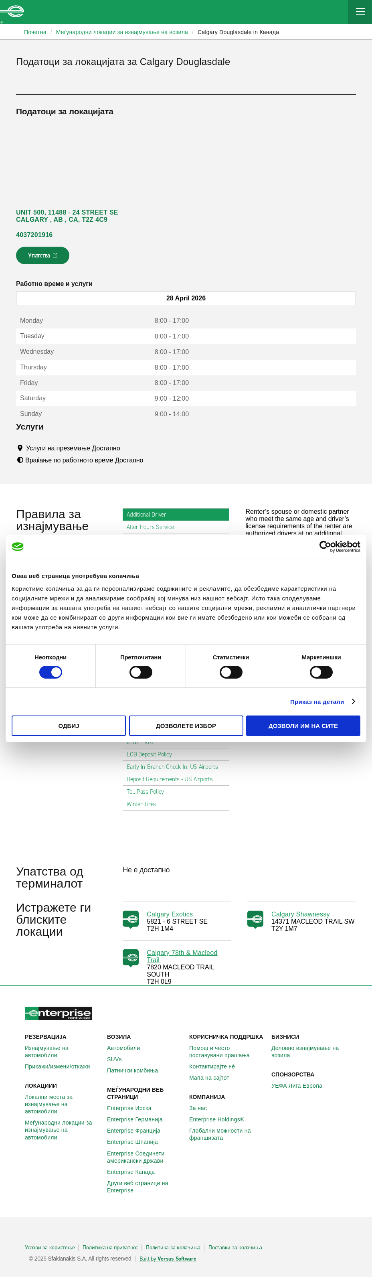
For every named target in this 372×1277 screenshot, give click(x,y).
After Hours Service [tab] (153, 527)
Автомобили (128, 1048)
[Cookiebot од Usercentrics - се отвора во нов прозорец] (325, 547)
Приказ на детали (317, 701)
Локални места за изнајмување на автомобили (63, 1104)
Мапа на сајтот (213, 1077)
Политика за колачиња (173, 1247)
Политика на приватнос (110, 1247)
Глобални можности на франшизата (227, 1134)
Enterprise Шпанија (137, 1142)
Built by (168, 1259)
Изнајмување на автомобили (63, 1051)
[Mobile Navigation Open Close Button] (360, 12)
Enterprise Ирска (133, 1108)
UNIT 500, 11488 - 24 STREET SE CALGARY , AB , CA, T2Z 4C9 (67, 216)
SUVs (119, 1059)
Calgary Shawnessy (300, 914)
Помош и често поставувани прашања (227, 1051)
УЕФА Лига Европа (301, 1085)
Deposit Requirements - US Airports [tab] (173, 779)
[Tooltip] (127, 448)
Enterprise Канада (135, 1172)
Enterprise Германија (139, 1119)
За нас (202, 1108)
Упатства (43, 257)
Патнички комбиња (137, 1070)
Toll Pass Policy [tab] (148, 792)
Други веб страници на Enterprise (145, 1187)
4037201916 (34, 234)
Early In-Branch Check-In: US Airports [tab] (175, 767)
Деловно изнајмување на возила (309, 1051)
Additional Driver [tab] (150, 515)
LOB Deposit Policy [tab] (152, 754)
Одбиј (68, 725)
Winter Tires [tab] (144, 804)
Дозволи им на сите (303, 725)
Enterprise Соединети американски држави (145, 1157)
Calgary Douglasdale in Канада (238, 32)
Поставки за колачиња (235, 1247)
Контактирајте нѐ (216, 1066)
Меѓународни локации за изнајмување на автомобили (63, 1129)
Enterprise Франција (138, 1130)
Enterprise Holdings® (221, 1119)
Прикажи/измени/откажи (62, 1066)
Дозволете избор (186, 725)
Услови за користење (50, 1247)
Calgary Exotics (170, 914)
